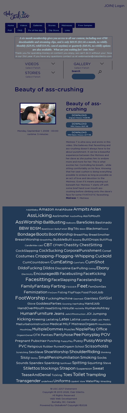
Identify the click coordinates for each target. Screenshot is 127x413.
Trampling (96, 375)
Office (101, 329)
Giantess (91, 298)
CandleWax (31, 245)
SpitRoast (65, 363)
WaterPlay (93, 381)
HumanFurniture (36, 314)
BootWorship (61, 234)
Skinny (34, 358)
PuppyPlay (67, 341)
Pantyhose (63, 335)
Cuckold (103, 256)
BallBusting (54, 222)
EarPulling (79, 268)
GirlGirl (105, 298)
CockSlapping (27, 250)
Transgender (28, 381)
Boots (42, 234)
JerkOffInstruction (75, 314)
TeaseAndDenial (36, 375)
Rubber (48, 346)
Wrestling (105, 381)
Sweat (98, 368)
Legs (93, 319)
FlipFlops (74, 292)
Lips (100, 320)
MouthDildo (104, 324)
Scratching (22, 352)
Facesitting (38, 279)
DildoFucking (30, 268)
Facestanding (89, 280)
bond (105, 229)
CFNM (58, 245)
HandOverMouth (31, 308)
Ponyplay (91, 335)
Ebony (102, 268)
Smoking (88, 357)
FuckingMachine (59, 298)
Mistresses (67, 25)
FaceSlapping (63, 280)
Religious (34, 346)
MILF (67, 324)
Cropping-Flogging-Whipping (64, 256)
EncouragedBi (46, 274)
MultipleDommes (47, 329)
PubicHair (39, 341)
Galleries (37, 25)
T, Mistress (83, 198)
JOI (89, 313)
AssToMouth (91, 216)
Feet (82, 286)
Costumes (25, 256)
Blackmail (94, 228)
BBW (24, 228)
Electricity (27, 274)
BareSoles (85, 222)
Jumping (99, 313)
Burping (77, 240)
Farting (58, 286)
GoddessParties (49, 303)
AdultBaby (32, 210)
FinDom (52, 293)
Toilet (79, 374)
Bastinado (103, 222)
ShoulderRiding (84, 352)
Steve (107, 363)
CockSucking (51, 250)
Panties (47, 335)
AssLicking (39, 215)
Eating (92, 268)
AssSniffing (76, 216)
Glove (31, 303)
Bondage (27, 234)
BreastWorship (27, 239)
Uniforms (61, 381)
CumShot (94, 262)
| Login (118, 6)
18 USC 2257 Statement (63, 389)
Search (76, 71)
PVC (23, 346)
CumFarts (79, 263)
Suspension (84, 368)
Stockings (50, 368)
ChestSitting (90, 245)
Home (11, 25)
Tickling (57, 375)
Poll (10, 30)
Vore (82, 381)
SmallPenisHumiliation (59, 357)
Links (67, 30)
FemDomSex (97, 286)
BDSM (35, 228)
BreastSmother (99, 234)
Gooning (67, 304)
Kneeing (38, 319)
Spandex (36, 363)
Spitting (79, 363)
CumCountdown (36, 262)
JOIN (108, 6)
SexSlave (36, 352)
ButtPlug (106, 239)
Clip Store (54, 30)
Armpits (81, 209)
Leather (85, 320)
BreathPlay (46, 240)
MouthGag (26, 330)
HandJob (92, 303)
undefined (47, 381)
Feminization (35, 292)
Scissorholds (96, 346)
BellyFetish (60, 229)
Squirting (94, 363)
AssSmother (60, 216)
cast (40, 245)
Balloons (71, 223)
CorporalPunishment (83, 250)
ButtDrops (90, 239)
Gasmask (78, 299)
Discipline (63, 268)
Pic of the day (35, 30)
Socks (102, 357)
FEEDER (71, 287)
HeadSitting (53, 308)
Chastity (71, 245)
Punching (53, 341)
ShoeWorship (56, 352)
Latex (64, 319)
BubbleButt (62, 239)
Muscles (69, 329)
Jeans (59, 313)
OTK (36, 335)
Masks (106, 320)
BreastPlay (81, 234)
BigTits (73, 228)
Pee (77, 335)
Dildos (48, 268)
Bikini (82, 229)
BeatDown (48, 229)
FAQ (20, 30)
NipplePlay (85, 329)
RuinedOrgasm (64, 346)
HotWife (79, 308)
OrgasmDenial (25, 335)
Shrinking (106, 352)
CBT (48, 245)
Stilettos (31, 368)
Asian (95, 209)
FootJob (96, 292)
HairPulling (78, 304)
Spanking (52, 363)
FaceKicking (94, 274)
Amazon (46, 209)
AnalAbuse (64, 209)
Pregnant (22, 341)
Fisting (62, 292)
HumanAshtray (97, 308)
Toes (67, 375)
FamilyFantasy (35, 286)
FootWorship (30, 298)
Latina (75, 319)
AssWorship (28, 222)
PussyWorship (98, 341)
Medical (56, 324)
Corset (106, 251)
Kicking (24, 319)
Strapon (67, 368)
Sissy (25, 357)
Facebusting (71, 274)
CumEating (61, 262)
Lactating (52, 319)
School (79, 346)
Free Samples (85, 25)
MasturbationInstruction (32, 324)
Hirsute (68, 308)
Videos (23, 25)
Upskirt (75, 381)
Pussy (78, 341)
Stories (52, 25)
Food (85, 292)
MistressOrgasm (84, 324)
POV (105, 335)
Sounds (22, 363)
